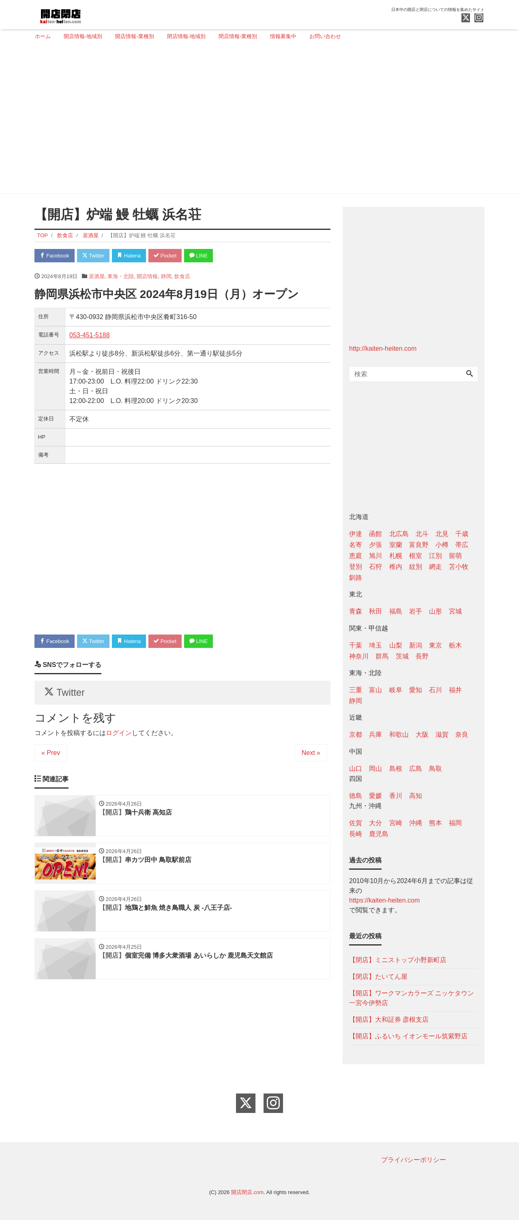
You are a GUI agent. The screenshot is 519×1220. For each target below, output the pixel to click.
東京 (435, 645)
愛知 (415, 689)
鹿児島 (378, 833)
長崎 (355, 833)
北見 (441, 533)
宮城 (455, 611)
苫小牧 (458, 566)
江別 (435, 555)
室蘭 (395, 544)
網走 (435, 566)
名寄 (355, 544)
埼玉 (375, 645)
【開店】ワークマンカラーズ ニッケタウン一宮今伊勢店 (411, 998)
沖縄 (415, 822)
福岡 (455, 822)
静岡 (166, 276)
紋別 (415, 566)
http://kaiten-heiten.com (382, 348)
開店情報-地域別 (83, 36)
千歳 (461, 533)
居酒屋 (97, 276)
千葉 (355, 645)
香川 (395, 795)
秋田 (375, 611)
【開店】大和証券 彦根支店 (389, 1019)
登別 (355, 566)
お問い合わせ (325, 36)
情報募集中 (283, 36)
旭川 (375, 555)
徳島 (355, 795)
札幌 (395, 555)
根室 (415, 555)
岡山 (375, 768)
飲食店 (182, 276)
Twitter (94, 256)
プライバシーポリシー (413, 1159)
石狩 (375, 566)
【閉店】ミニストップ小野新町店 (397, 959)
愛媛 (375, 795)
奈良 (461, 734)
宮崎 (395, 822)
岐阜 (395, 689)
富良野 (419, 544)
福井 (455, 689)
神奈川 (359, 656)
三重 (355, 689)
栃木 (455, 645)
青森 (355, 611)
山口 (355, 768)
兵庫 (375, 734)
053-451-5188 (89, 335)
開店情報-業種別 (134, 36)
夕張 (375, 544)
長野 (422, 656)
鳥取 (435, 768)
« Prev (50, 753)
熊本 (435, 822)
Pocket (166, 256)
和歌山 (399, 734)
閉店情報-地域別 (186, 36)
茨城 (402, 656)
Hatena (130, 256)
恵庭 (355, 555)
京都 (355, 734)
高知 (415, 795)
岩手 (415, 611)
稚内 (395, 566)
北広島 (399, 533)
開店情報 (147, 276)
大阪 (422, 734)
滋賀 (441, 734)
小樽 (441, 544)
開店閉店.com (247, 1192)
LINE (200, 256)
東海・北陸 (120, 276)
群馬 (381, 656)
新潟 (415, 645)
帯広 (461, 544)
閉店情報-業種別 (238, 36)
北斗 (422, 533)
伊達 (355, 533)
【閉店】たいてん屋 (378, 976)
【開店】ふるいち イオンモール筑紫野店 (408, 1036)
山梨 (395, 645)
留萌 (455, 555)
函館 (375, 533)
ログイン (119, 733)
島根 (395, 768)
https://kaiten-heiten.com (384, 900)
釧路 (355, 577)
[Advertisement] (256, 120)
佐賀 (355, 822)
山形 (435, 611)
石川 (435, 689)
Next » (311, 753)
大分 (375, 822)
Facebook (55, 256)
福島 (395, 611)
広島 (415, 768)
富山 (375, 689)
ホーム (43, 36)
